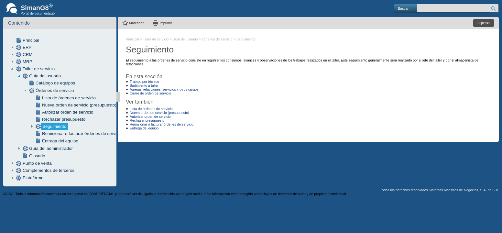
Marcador (136, 23)
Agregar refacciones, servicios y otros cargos (164, 89)
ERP (27, 47)
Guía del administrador (51, 148)
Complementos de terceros (48, 170)
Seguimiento (54, 126)
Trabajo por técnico (144, 81)
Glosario (37, 155)
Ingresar (483, 23)
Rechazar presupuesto (63, 119)
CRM (27, 54)
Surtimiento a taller (144, 85)
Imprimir (165, 23)
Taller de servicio (39, 68)
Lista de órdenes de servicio (69, 97)
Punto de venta (37, 163)
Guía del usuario (45, 75)
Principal (31, 40)
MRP (27, 61)
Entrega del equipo (60, 141)
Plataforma (33, 177)
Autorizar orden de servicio (67, 112)
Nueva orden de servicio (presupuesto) (79, 105)
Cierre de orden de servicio (150, 93)
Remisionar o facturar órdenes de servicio (82, 133)
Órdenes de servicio (55, 90)
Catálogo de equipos (55, 83)
